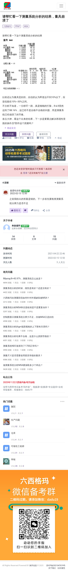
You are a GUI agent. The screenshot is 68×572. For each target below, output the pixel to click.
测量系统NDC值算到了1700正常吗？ (21, 346)
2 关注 (16, 292)
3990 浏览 (7, 350)
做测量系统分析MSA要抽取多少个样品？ (23, 365)
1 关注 (16, 283)
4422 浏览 (7, 292)
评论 (19, 138)
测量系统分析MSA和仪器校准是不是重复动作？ (26, 307)
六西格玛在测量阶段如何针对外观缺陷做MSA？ (26, 298)
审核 (13, 459)
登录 (25, 173)
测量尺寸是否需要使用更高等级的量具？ (22, 355)
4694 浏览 (7, 283)
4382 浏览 (7, 331)
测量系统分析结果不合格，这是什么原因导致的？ (27, 336)
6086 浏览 (7, 360)
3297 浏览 (7, 312)
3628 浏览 (7, 369)
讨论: (13, 413)
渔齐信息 (33, 565)
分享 (49, 138)
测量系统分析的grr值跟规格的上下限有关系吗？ (26, 326)
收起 (58, 138)
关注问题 (9, 134)
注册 (45, 173)
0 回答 (23, 292)
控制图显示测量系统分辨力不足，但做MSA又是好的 (28, 317)
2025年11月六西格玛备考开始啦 (19, 382)
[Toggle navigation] (61, 6)
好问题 (7, 138)
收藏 (30, 138)
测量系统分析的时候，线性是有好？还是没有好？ (27, 288)
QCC (13, 406)
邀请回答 (43, 134)
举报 (40, 138)
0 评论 (30, 283)
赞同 (15, 210)
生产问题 (15, 420)
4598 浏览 (7, 321)
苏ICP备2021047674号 (55, 565)
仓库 (13, 433)
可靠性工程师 (17, 446)
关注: (20, 413)
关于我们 (52, 568)
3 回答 (23, 340)
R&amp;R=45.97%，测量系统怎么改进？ (23, 278)
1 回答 (23, 283)
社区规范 (61, 568)
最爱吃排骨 (15, 190)
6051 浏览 (7, 340)
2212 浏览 (7, 302)
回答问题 (26, 134)
